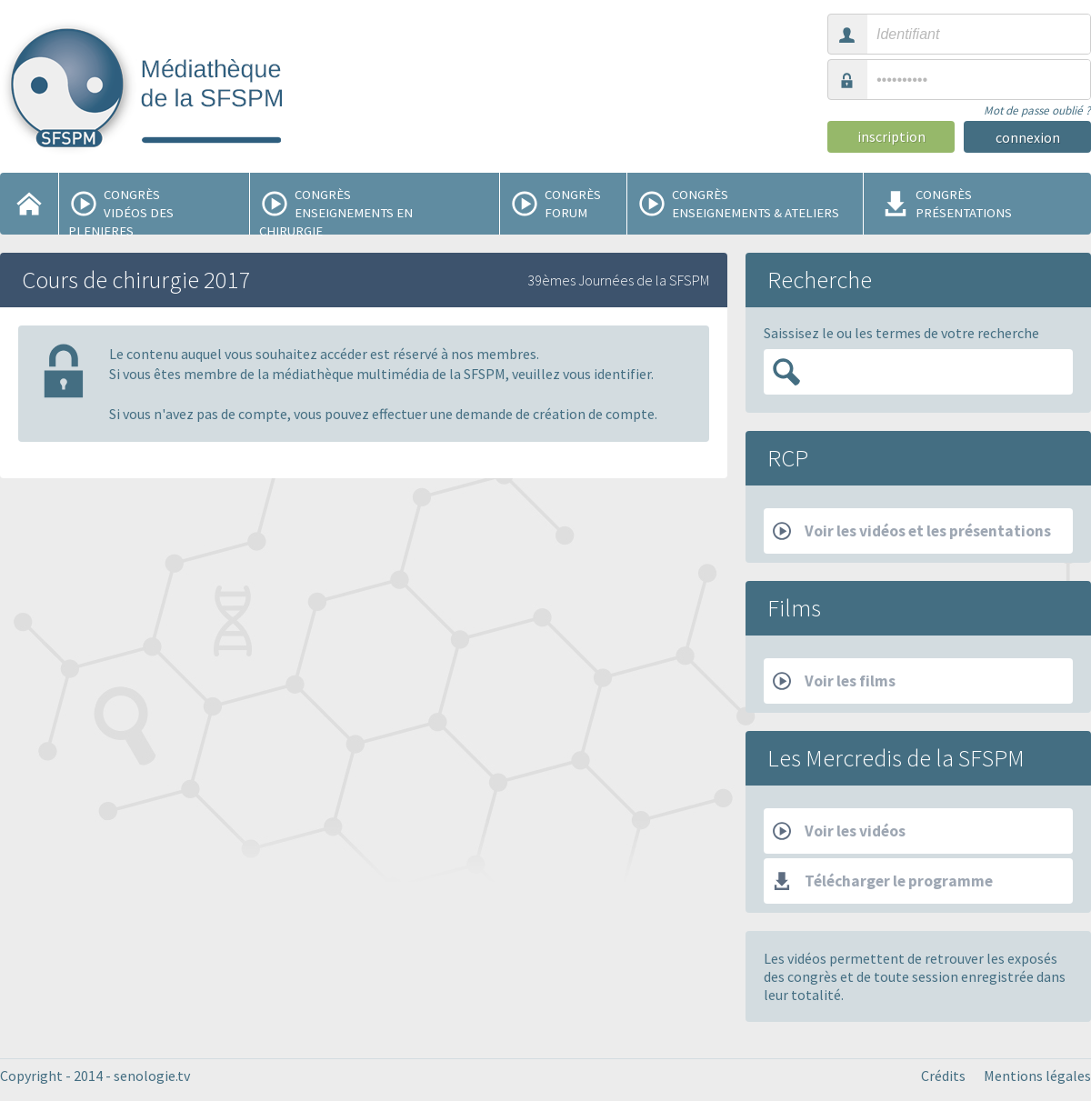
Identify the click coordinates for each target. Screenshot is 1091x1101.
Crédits (943, 1075)
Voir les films (834, 681)
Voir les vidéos (839, 831)
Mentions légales (1037, 1075)
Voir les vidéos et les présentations (912, 531)
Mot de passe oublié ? (1037, 110)
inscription (891, 136)
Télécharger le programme (883, 881)
